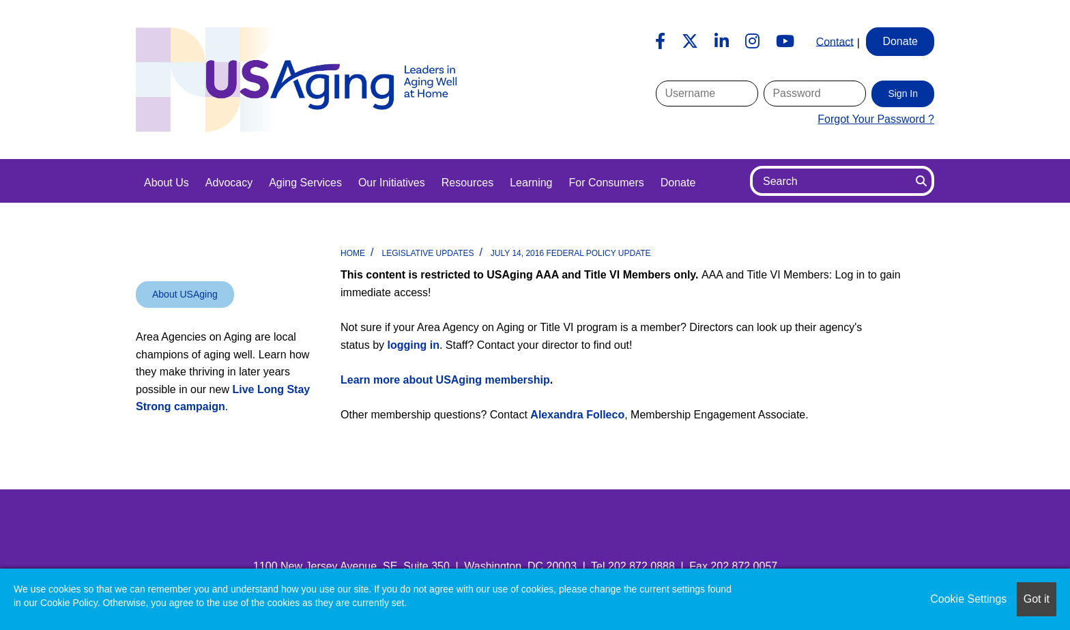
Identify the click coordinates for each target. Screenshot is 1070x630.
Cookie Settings (968, 599)
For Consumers (606, 182)
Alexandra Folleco (577, 414)
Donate (678, 182)
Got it (1037, 599)
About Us (166, 182)
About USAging (185, 294)
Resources (467, 182)
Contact (835, 41)
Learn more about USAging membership (445, 380)
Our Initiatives (391, 182)
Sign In (903, 93)
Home (353, 253)
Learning (531, 182)
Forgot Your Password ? (876, 119)
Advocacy (228, 182)
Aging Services (305, 182)
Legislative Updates (427, 253)
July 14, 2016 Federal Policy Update (571, 253)
